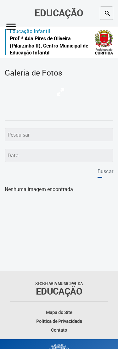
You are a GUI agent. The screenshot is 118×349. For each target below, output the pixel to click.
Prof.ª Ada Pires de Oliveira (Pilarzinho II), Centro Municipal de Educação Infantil (49, 45)
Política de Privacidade (59, 321)
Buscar (105, 171)
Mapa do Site (59, 312)
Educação (59, 12)
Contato (59, 330)
